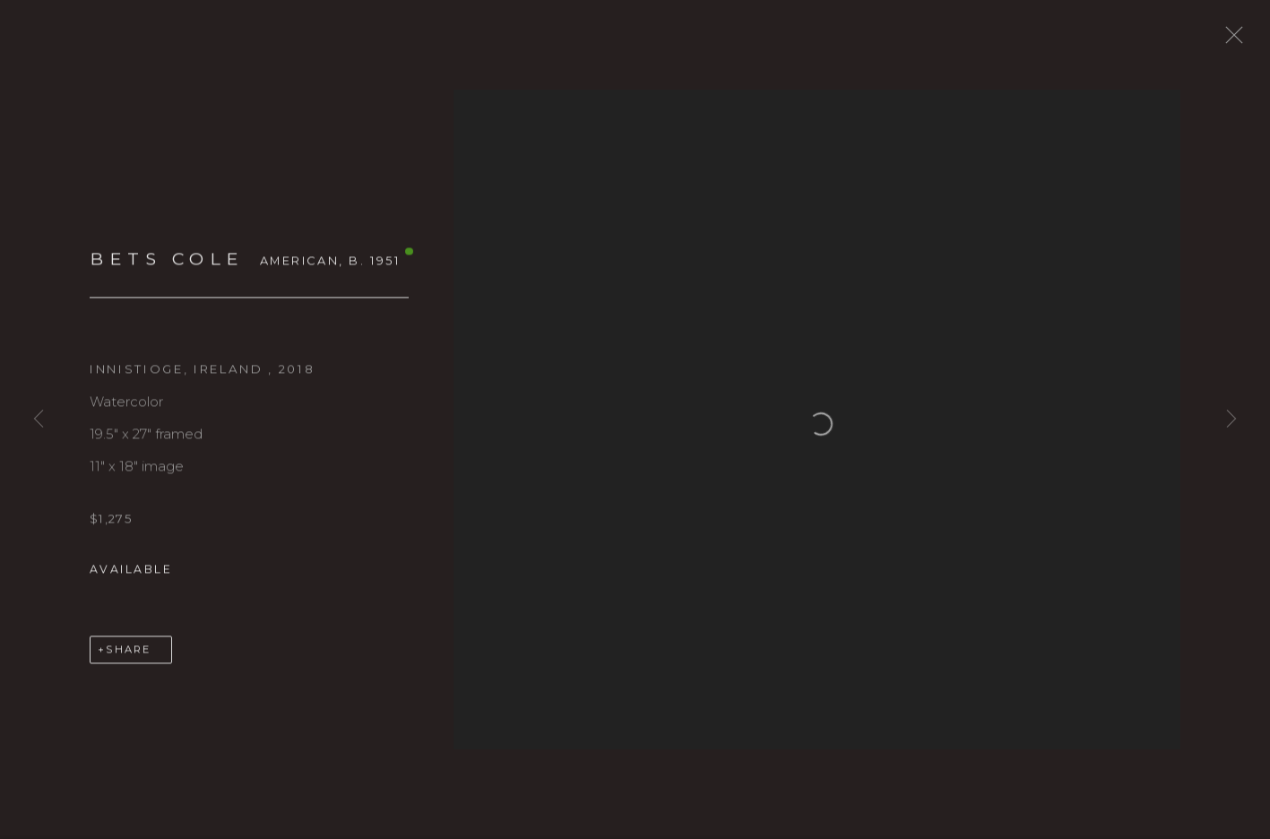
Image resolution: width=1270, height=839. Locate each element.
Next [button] (1231, 419)
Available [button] (131, 579)
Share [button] (128, 659)
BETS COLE (167, 269)
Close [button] (1244, 40)
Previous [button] (38, 419)
